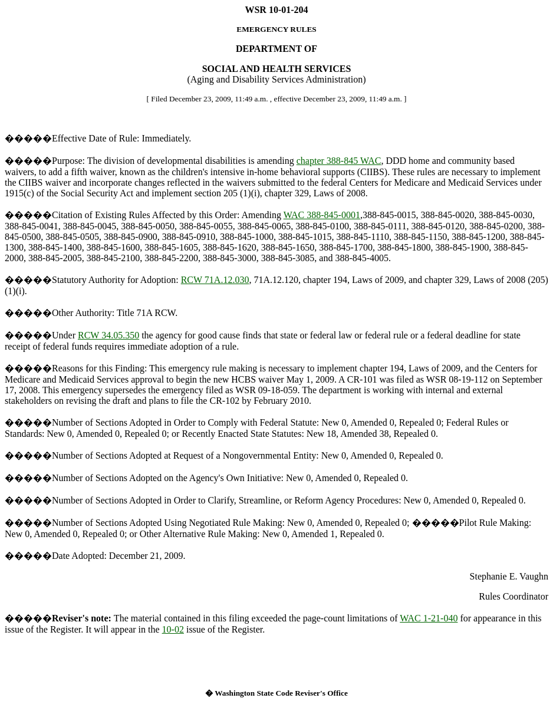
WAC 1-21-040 (428, 618)
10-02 (173, 629)
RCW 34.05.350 (108, 335)
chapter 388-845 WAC (339, 161)
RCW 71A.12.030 (215, 280)
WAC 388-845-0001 (322, 215)
